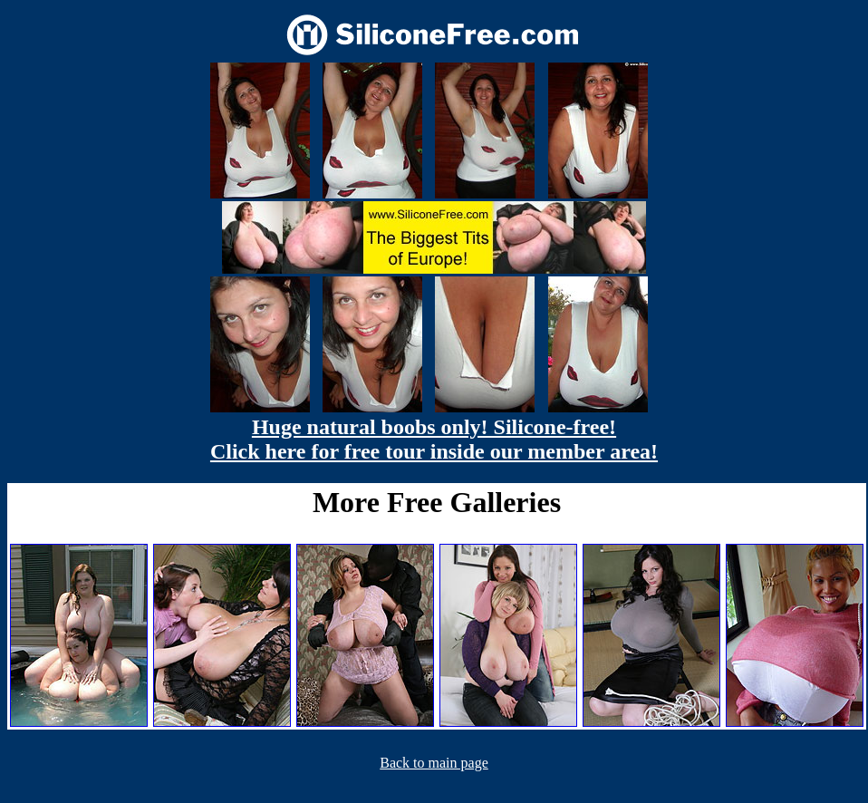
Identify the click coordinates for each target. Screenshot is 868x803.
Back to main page (434, 762)
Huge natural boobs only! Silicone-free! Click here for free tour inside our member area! (434, 439)
